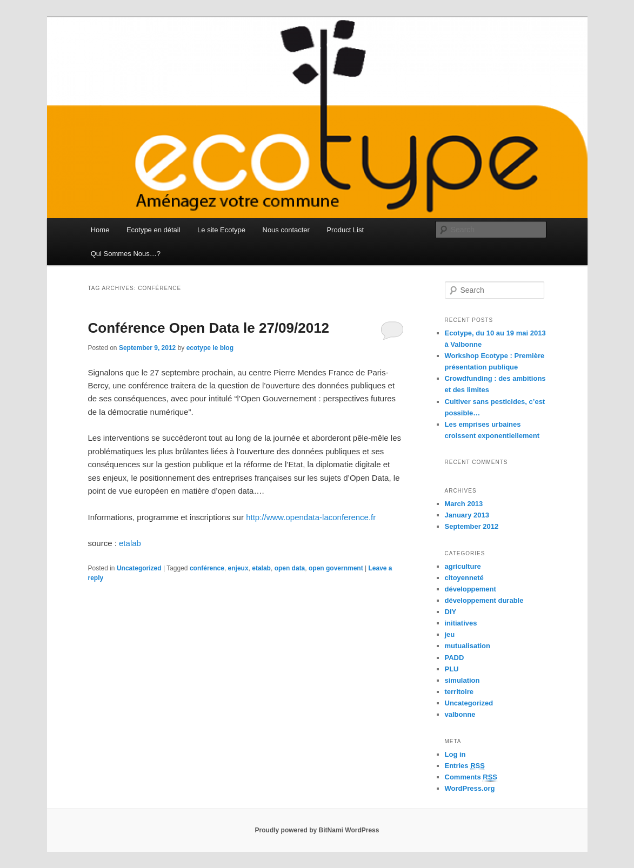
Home (100, 230)
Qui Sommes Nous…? (126, 254)
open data (290, 568)
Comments (471, 777)
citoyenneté (464, 578)
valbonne (460, 714)
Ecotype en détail (153, 230)
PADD (454, 658)
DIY (451, 612)
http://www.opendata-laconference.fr (311, 517)
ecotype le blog (209, 348)
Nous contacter (286, 230)
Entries (465, 766)
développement (470, 589)
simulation (462, 680)
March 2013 (464, 504)
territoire (459, 692)
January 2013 (467, 515)
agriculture (463, 566)
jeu (450, 634)
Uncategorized (139, 568)
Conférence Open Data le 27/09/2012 (209, 328)
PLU (452, 669)
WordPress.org (470, 788)
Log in (455, 754)
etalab (130, 543)
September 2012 (472, 526)
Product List (345, 230)
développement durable (484, 600)
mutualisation (468, 646)
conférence (207, 568)
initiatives (461, 623)
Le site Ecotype (221, 230)
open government (336, 568)
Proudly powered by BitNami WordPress (317, 830)
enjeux (238, 568)
